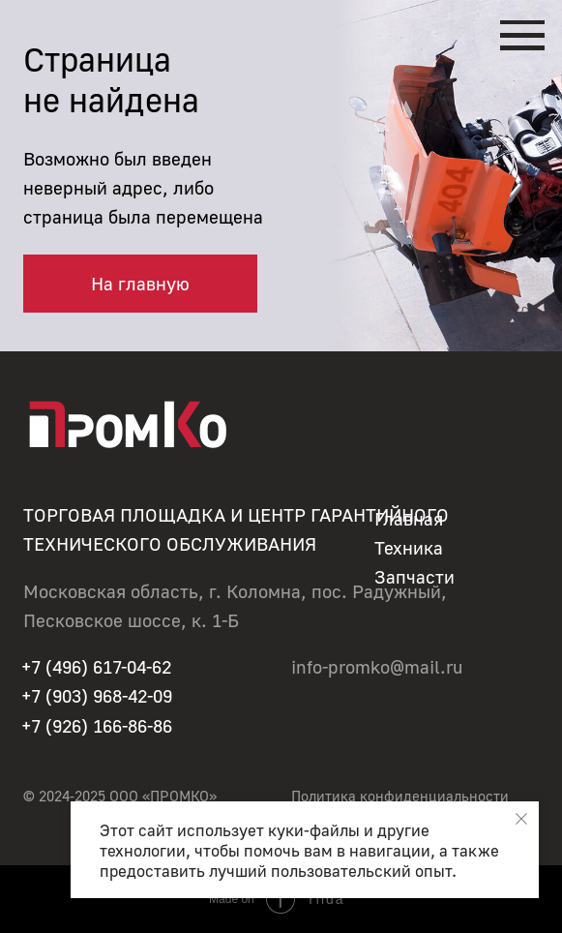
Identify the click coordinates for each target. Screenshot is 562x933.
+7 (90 (46, 695)
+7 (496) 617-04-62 (96, 666)
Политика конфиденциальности (400, 796)
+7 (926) (57, 725)
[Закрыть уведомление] (521, 818)
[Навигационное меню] (522, 35)
